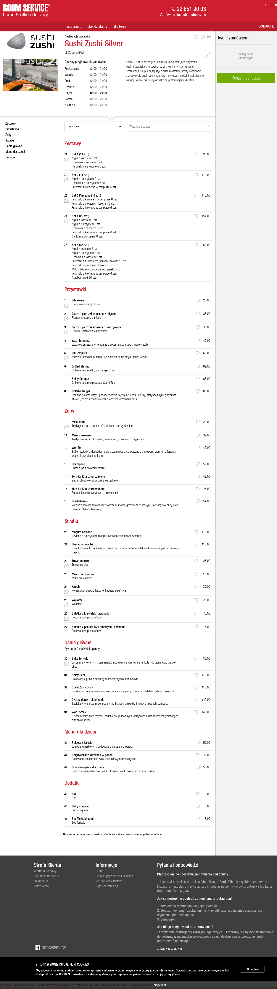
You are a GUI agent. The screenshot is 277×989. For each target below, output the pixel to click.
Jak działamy (97, 26)
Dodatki (10, 157)
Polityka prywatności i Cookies (115, 876)
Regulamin (41, 881)
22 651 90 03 (191, 8)
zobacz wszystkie (169, 948)
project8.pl (160, 985)
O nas (99, 871)
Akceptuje (252, 969)
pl (266, 5)
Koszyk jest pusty (246, 78)
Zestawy (10, 123)
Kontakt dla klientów (109, 881)
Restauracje (72, 26)
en (275, 5)
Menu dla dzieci (15, 152)
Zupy (8, 135)
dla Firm (120, 26)
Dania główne (13, 146)
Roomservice (50, 947)
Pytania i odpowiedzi (47, 876)
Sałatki (9, 140)
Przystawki (12, 129)
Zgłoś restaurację (107, 886)
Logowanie (266, 26)
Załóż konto (41, 886)
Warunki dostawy (45, 871)
